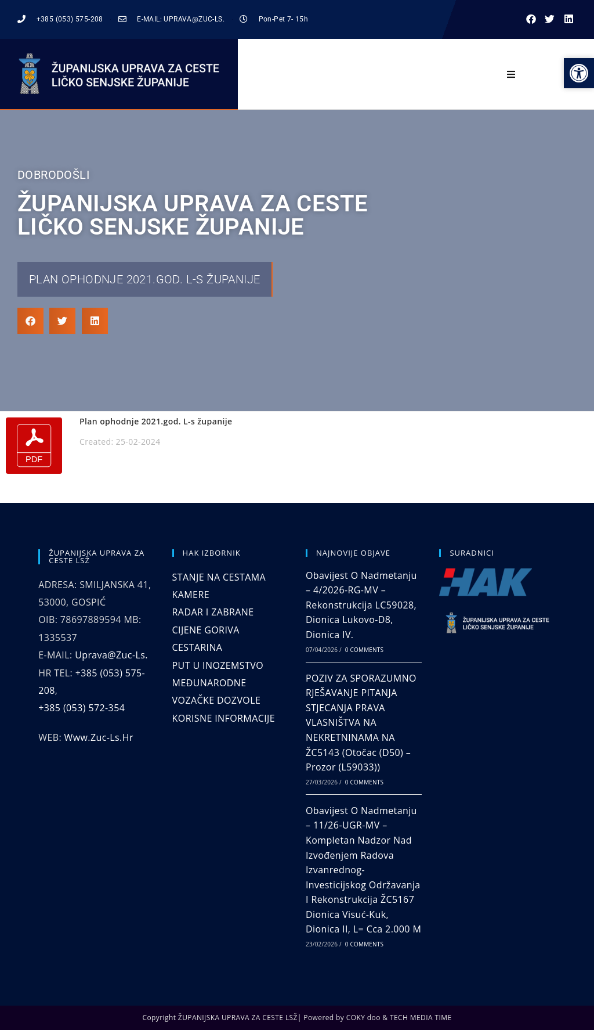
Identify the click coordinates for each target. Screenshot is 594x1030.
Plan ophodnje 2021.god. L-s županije (144, 279)
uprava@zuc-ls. (111, 655)
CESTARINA (197, 647)
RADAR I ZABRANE (213, 612)
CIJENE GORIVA (206, 630)
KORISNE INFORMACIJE (223, 718)
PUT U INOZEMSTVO (217, 665)
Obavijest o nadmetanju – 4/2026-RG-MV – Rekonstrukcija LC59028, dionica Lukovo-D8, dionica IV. (361, 605)
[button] (531, 19)
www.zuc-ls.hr (98, 737)
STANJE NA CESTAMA (219, 577)
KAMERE (190, 594)
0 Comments (364, 650)
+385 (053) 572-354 (81, 707)
